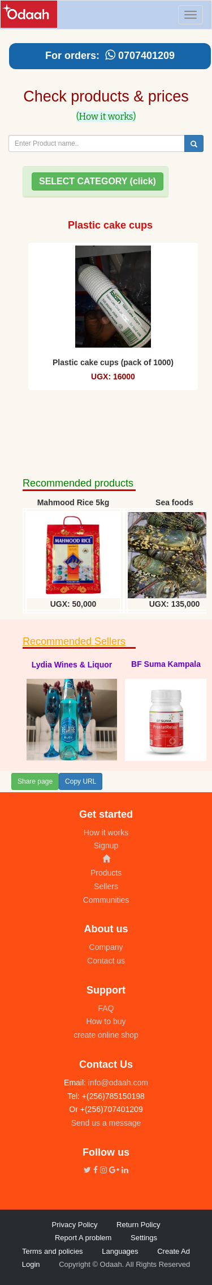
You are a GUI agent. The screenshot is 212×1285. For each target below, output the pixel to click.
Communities (106, 899)
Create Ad (173, 1251)
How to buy (106, 1021)
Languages (120, 1251)
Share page (35, 781)
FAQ (106, 1008)
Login (31, 1264)
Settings (144, 1237)
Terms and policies (52, 1251)
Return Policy (138, 1224)
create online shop (105, 1034)
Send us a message (106, 1122)
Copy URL (80, 781)
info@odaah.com (117, 1082)
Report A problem (83, 1237)
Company (106, 947)
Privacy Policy (75, 1224)
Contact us (106, 960)
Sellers (106, 886)
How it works (106, 832)
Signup (106, 845)
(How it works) (106, 116)
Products (106, 872)
